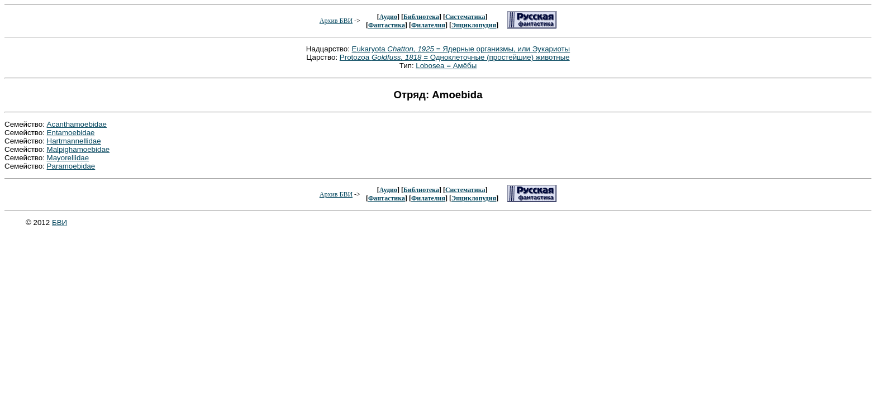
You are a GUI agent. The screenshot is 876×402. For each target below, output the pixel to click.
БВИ (59, 222)
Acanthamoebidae (77, 124)
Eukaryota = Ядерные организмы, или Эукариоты (461, 49)
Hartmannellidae (74, 141)
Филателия (428, 25)
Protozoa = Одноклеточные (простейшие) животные (455, 57)
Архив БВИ (336, 21)
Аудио (388, 17)
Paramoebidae (71, 166)
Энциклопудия (473, 25)
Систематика (465, 17)
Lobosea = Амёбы (446, 65)
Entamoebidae (71, 132)
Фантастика (386, 25)
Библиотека (421, 17)
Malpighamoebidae (78, 149)
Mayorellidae (68, 158)
